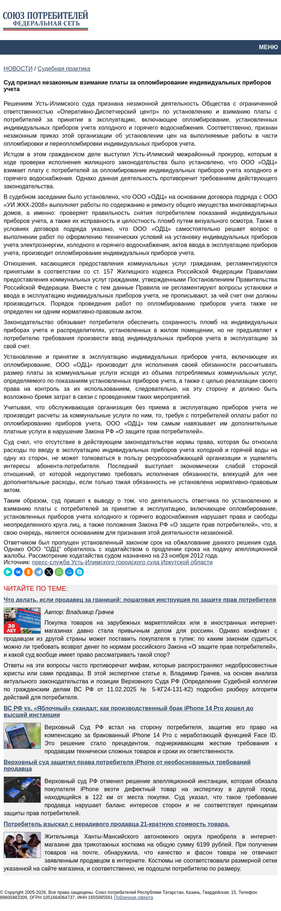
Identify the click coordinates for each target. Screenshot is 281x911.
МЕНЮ (268, 47)
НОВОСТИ (18, 69)
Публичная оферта (133, 897)
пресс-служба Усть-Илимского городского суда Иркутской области (122, 562)
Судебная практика (64, 69)
